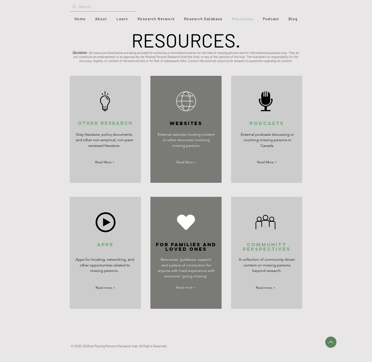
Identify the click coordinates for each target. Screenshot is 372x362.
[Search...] (102, 6)
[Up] (330, 342)
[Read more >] (105, 288)
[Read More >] (105, 162)
